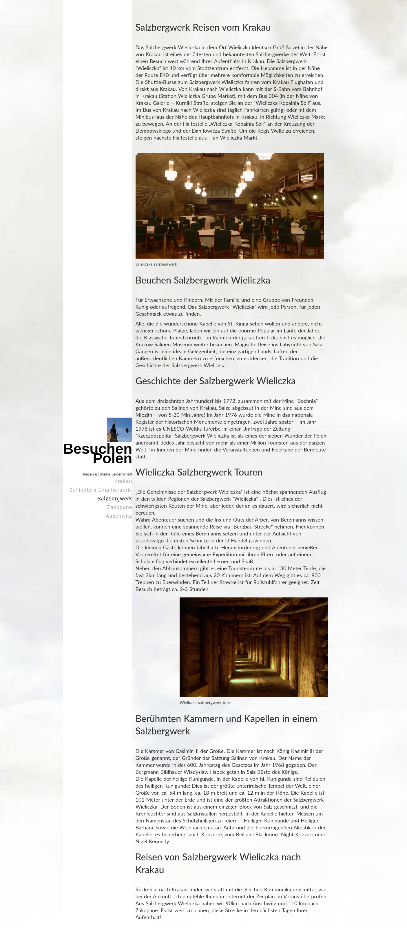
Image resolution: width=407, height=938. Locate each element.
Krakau (123, 481)
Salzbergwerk (115, 498)
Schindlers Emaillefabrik (100, 490)
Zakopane (119, 507)
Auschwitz (119, 516)
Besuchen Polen (97, 454)
